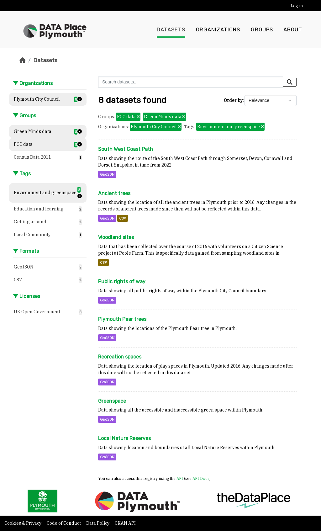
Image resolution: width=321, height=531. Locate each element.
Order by (233, 100)
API (179, 478)
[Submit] (290, 82)
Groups (262, 30)
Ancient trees (114, 193)
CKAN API (125, 523)
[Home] (22, 60)
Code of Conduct (64, 523)
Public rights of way (121, 281)
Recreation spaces (119, 357)
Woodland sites (116, 237)
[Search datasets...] (190, 82)
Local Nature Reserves (124, 438)
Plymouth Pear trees (122, 319)
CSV (122, 218)
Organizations (218, 30)
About (292, 30)
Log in (297, 5)
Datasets (171, 30)
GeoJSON (107, 174)
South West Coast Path (125, 149)
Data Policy (98, 523)
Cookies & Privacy (23, 523)
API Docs (200, 478)
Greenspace (112, 401)
